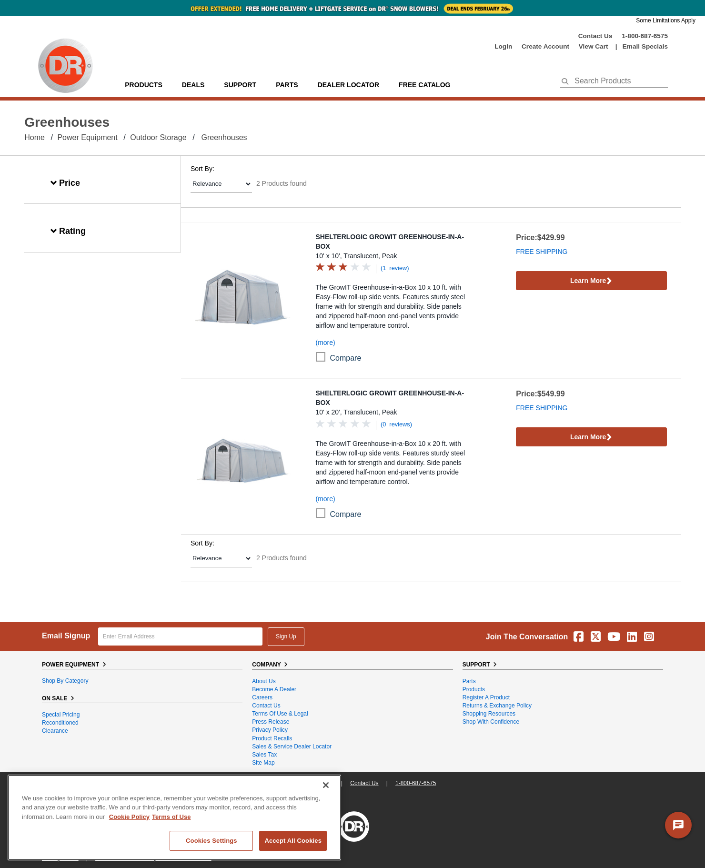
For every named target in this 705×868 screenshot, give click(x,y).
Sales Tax (264, 754)
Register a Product (486, 697)
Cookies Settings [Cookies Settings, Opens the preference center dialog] (211, 840)
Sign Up (286, 636)
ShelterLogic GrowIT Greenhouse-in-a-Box (390, 241)
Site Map (263, 762)
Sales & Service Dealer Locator (292, 746)
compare (346, 358)
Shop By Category (65, 680)
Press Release (270, 721)
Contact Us (595, 36)
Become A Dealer (274, 689)
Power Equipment (87, 137)
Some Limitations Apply (665, 20)
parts (287, 85)
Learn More (591, 281)
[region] (174, 817)
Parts (469, 681)
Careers (262, 697)
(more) (325, 342)
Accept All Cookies (293, 840)
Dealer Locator (348, 85)
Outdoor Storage (158, 137)
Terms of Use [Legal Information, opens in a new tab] (171, 816)
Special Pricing (61, 714)
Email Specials (645, 46)
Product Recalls (272, 738)
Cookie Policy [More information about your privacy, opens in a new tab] (129, 816)
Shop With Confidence (491, 721)
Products (143, 85)
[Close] (325, 785)
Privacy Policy (270, 730)
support (240, 85)
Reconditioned (60, 722)
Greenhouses (224, 137)
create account (545, 46)
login (503, 46)
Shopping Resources (489, 713)
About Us (263, 681)
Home (34, 137)
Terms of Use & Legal (280, 713)
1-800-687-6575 (645, 36)
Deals (193, 85)
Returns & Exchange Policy (497, 705)
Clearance (55, 730)
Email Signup (66, 636)
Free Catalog (424, 85)
